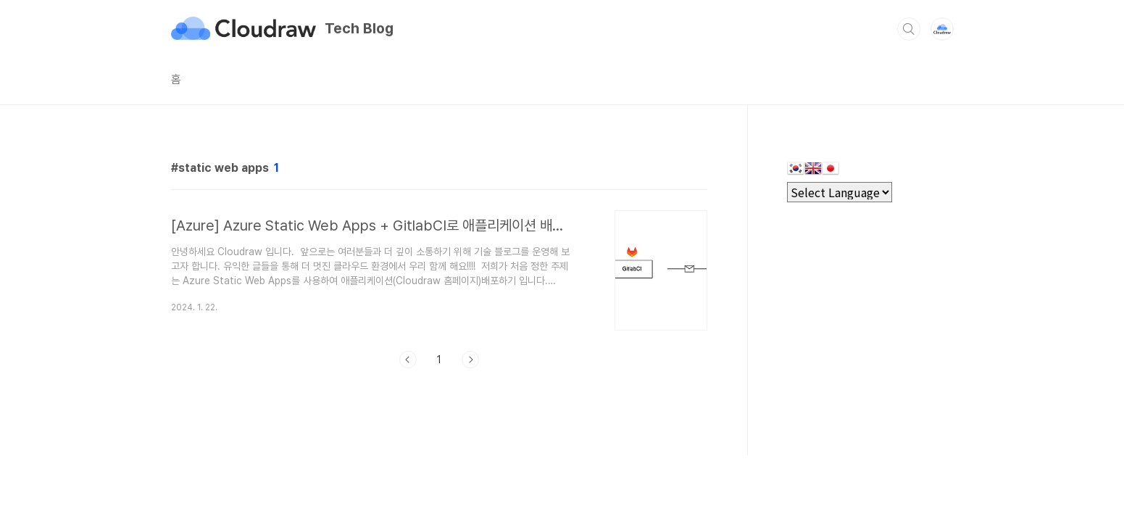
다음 (470, 359)
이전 (408, 359)
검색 (909, 29)
